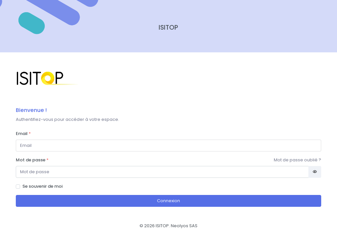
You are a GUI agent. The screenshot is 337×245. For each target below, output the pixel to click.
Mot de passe (32, 160)
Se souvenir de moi (42, 186)
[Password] (162, 172)
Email (23, 133)
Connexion (168, 201)
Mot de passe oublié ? (297, 160)
